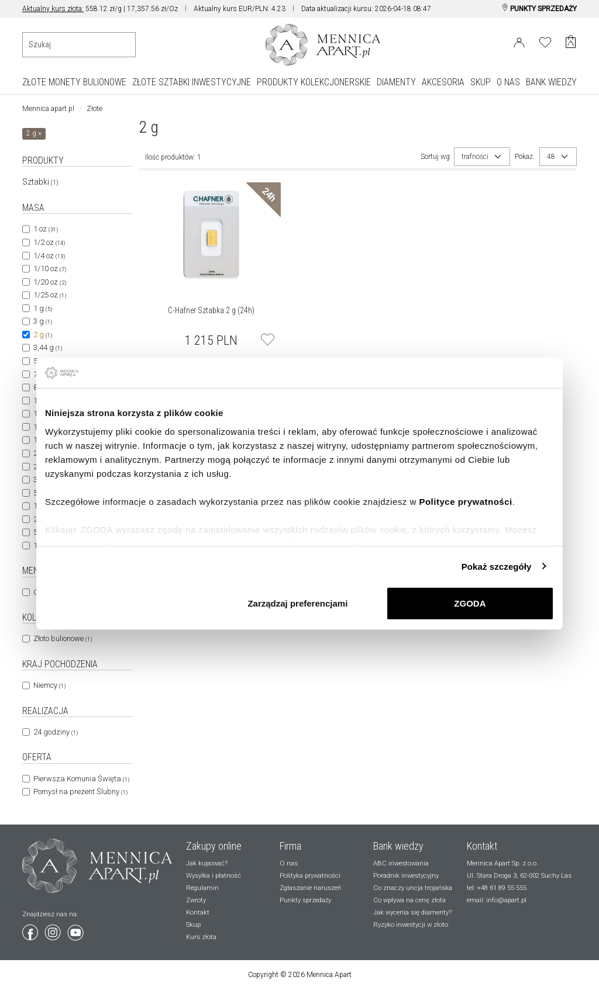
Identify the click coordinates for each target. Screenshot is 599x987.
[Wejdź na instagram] (53, 930)
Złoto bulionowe (62, 638)
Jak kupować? (207, 863)
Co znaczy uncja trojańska (412, 888)
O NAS (508, 82)
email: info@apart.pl (496, 900)
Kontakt (197, 912)
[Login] (519, 40)
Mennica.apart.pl (48, 109)
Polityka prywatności (310, 875)
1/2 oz (49, 242)
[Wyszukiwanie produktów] (79, 44)
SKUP (480, 82)
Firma (290, 846)
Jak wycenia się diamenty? (412, 912)
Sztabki (40, 181)
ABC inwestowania (401, 863)
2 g (42, 334)
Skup (193, 925)
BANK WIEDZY (551, 82)
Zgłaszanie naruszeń (310, 888)
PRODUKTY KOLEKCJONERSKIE (314, 82)
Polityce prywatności (465, 501)
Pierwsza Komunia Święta (81, 778)
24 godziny (55, 732)
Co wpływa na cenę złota (409, 900)
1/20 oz (49, 282)
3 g (42, 321)
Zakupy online (214, 846)
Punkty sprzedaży (305, 900)
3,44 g (47, 347)
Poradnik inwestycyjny (406, 875)
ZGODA (470, 603)
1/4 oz (49, 255)
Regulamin (202, 888)
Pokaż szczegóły (497, 566)
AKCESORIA (443, 82)
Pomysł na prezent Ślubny (80, 791)
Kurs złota (201, 937)
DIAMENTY (396, 82)
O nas (289, 863)
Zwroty (196, 900)
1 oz (45, 228)
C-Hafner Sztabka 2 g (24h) (211, 310)
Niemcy (49, 685)
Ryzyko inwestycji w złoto (410, 925)
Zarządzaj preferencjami (297, 603)
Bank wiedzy (398, 846)
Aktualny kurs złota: (53, 9)
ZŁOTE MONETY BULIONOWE (74, 82)
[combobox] (482, 156)
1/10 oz (49, 268)
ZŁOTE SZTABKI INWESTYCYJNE (191, 82)
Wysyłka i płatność (213, 875)
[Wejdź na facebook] (31, 930)
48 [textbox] (551, 157)
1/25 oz (49, 294)
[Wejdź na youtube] (75, 930)
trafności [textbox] (475, 157)
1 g (42, 308)
